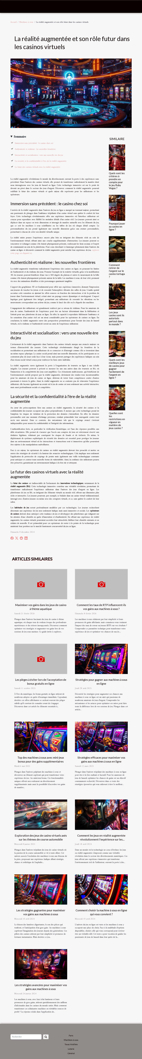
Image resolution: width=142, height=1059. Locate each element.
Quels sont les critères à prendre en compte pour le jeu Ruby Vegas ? (117, 181)
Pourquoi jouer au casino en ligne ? (117, 226)
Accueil (13, 22)
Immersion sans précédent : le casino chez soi (34, 143)
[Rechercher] (26, 1036)
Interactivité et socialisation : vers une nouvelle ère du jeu (39, 155)
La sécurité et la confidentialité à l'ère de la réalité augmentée (40, 161)
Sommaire (20, 136)
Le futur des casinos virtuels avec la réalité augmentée (37, 167)
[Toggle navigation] (8, 6)
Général (71, 1053)
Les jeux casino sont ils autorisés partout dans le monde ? (116, 318)
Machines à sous (26, 22)
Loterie (71, 1049)
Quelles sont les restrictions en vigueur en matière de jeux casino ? (117, 421)
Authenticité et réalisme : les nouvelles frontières (35, 149)
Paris (71, 1035)
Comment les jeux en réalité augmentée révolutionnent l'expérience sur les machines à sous (101, 839)
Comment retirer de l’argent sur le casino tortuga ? (117, 270)
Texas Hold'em (71, 1044)
